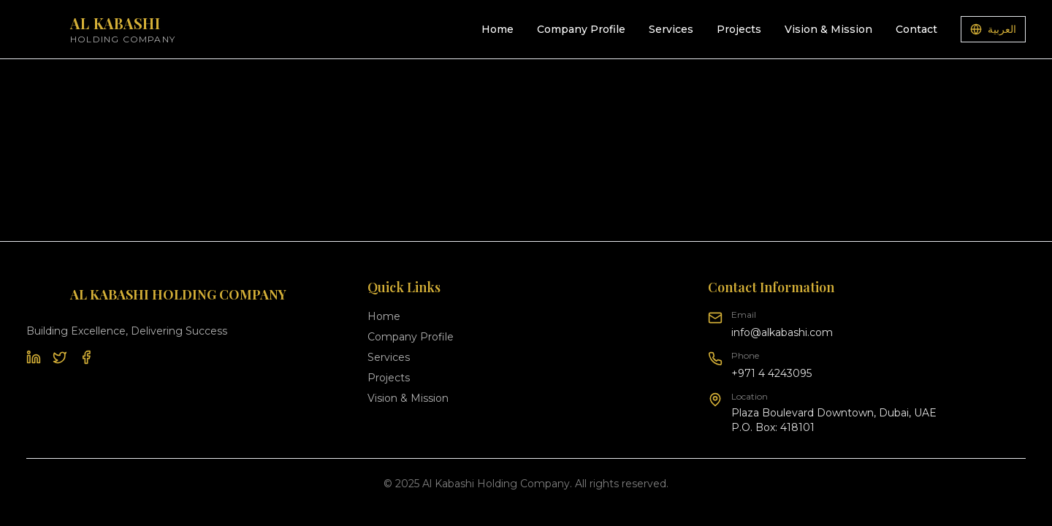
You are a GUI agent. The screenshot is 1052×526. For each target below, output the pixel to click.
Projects (739, 29)
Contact (916, 29)
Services (671, 29)
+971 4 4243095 (771, 373)
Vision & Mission (828, 29)
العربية (993, 29)
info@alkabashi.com (782, 332)
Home (497, 29)
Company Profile (581, 29)
